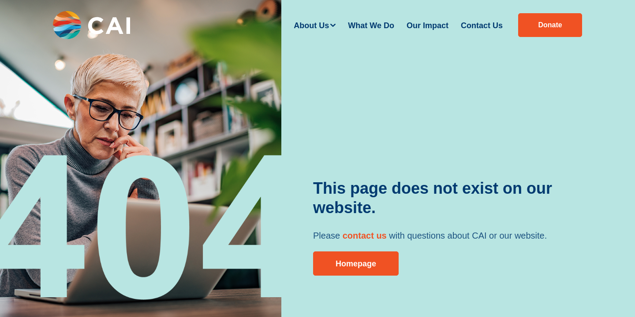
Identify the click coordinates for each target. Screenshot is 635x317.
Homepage (356, 263)
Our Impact (427, 25)
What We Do (371, 25)
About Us (311, 25)
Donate (550, 25)
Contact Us (482, 25)
